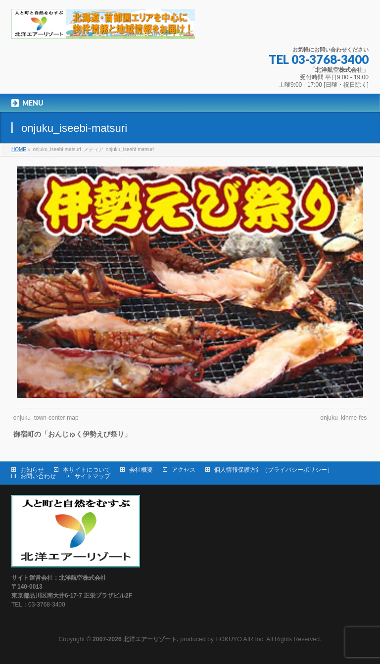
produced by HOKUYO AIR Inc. (179, 639)
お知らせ (32, 469)
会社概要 (141, 469)
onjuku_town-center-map (46, 417)
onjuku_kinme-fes (343, 417)
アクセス (183, 469)
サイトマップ (92, 476)
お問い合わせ (38, 476)
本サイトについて (86, 469)
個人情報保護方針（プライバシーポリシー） (273, 469)
